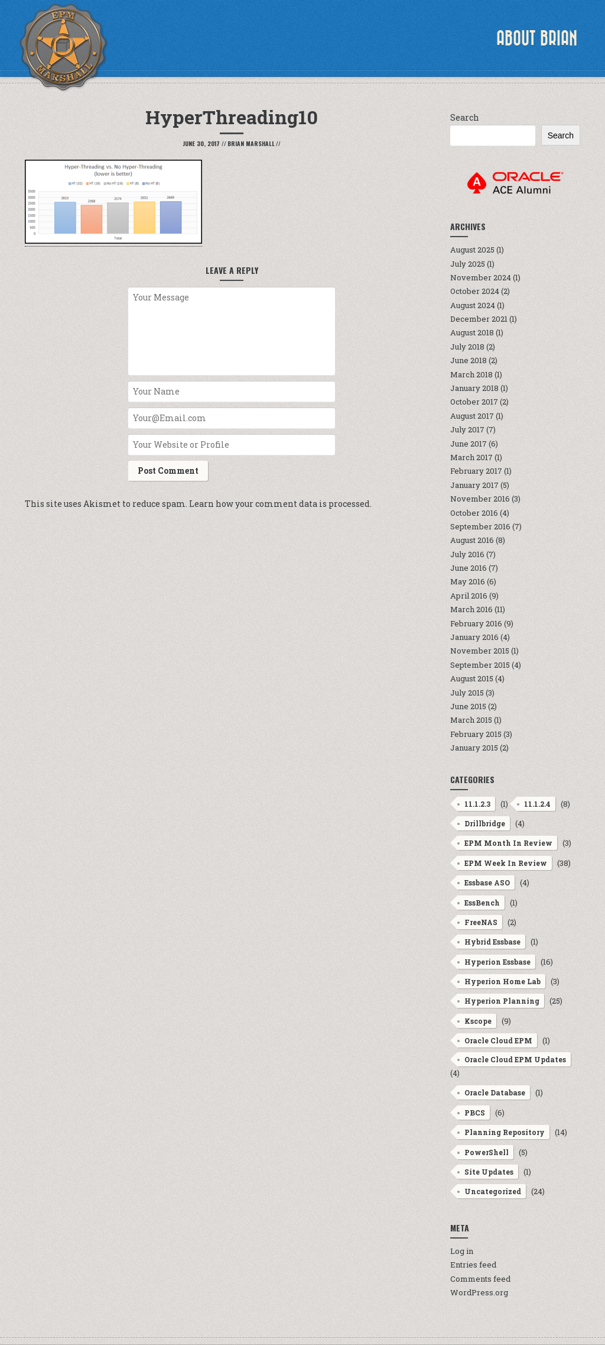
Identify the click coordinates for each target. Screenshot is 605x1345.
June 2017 (468, 443)
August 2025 (472, 249)
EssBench (482, 902)
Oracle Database (494, 1092)
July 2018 (467, 346)
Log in (461, 1251)
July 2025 (467, 263)
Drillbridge (484, 823)
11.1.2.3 (477, 804)
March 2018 (471, 374)
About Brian (536, 38)
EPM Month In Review (508, 843)
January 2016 (474, 637)
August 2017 (472, 415)
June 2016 (468, 567)
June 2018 (468, 360)
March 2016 (471, 609)
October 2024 (474, 291)
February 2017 (476, 470)
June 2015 (468, 706)
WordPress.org (479, 1292)
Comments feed (480, 1278)
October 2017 (474, 401)
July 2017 (467, 429)
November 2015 (479, 650)
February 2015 (476, 734)
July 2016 (467, 554)
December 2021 (479, 318)
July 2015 (467, 692)
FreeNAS (480, 922)
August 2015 (471, 678)
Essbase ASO (487, 882)
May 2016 (467, 581)
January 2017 (474, 485)
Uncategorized (492, 1191)
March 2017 (471, 457)
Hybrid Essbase (492, 941)
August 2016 (472, 540)
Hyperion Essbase (497, 961)
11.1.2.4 (537, 804)
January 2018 (474, 388)
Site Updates (488, 1171)
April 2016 (468, 595)
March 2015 (471, 719)
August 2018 (472, 332)
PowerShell (486, 1152)
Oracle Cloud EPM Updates (515, 1059)
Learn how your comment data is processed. (280, 503)
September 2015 (480, 664)
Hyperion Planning (501, 1000)
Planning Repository (504, 1132)
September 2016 (480, 526)
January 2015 (474, 747)
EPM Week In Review (505, 863)
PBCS (474, 1112)
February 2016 (476, 623)
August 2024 (472, 305)
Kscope (478, 1021)
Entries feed (473, 1264)
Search (464, 117)
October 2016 (474, 512)
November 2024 (480, 277)
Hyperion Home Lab (502, 981)
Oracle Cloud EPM (498, 1040)
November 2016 (480, 498)
